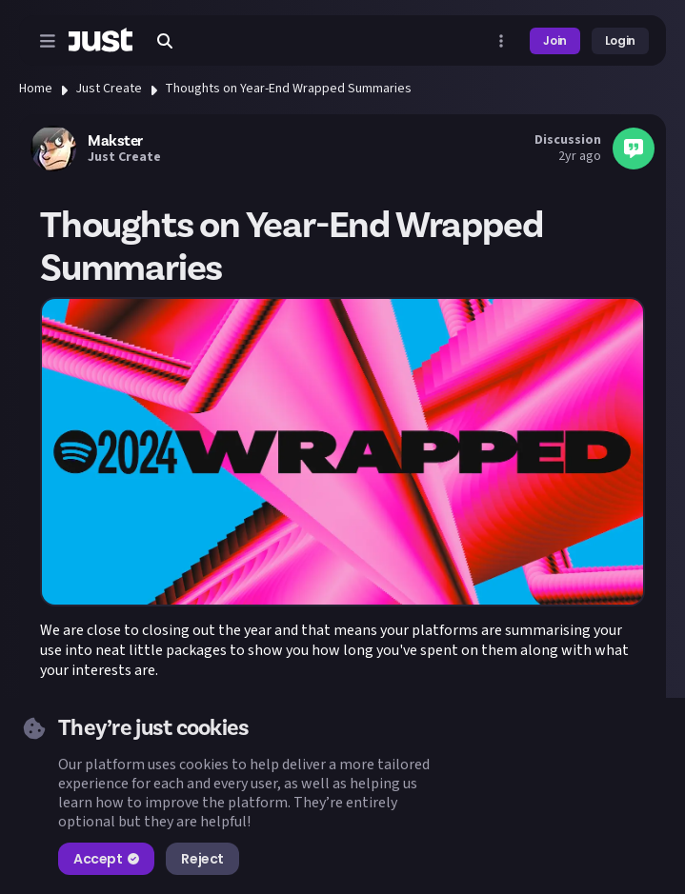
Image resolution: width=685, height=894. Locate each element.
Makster (115, 140)
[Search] (165, 41)
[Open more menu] (501, 41)
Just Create (108, 88)
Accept (106, 858)
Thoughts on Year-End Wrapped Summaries (288, 88)
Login (620, 40)
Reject (202, 858)
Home (35, 88)
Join (555, 40)
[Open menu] (47, 41)
